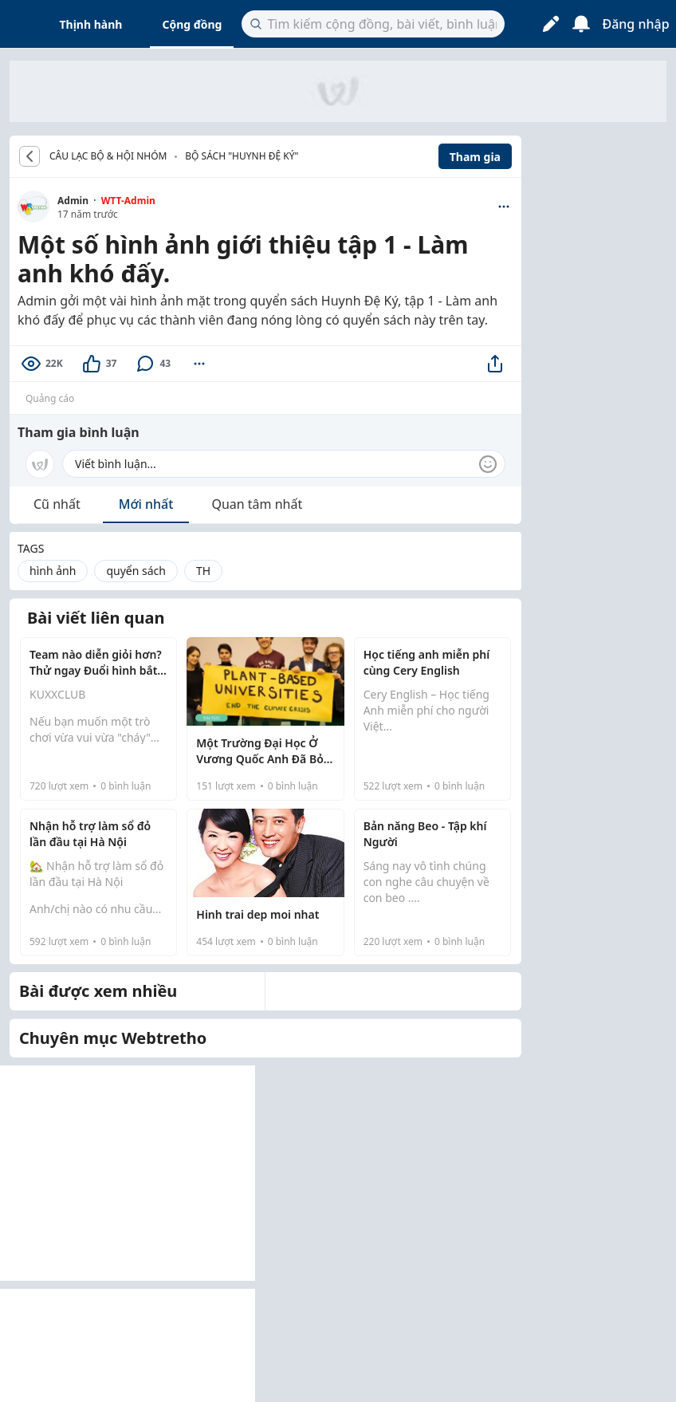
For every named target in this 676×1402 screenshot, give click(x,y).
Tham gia (475, 156)
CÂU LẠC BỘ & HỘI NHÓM (108, 156)
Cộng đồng (192, 24)
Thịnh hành (91, 24)
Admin (72, 200)
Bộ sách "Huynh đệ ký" (241, 156)
